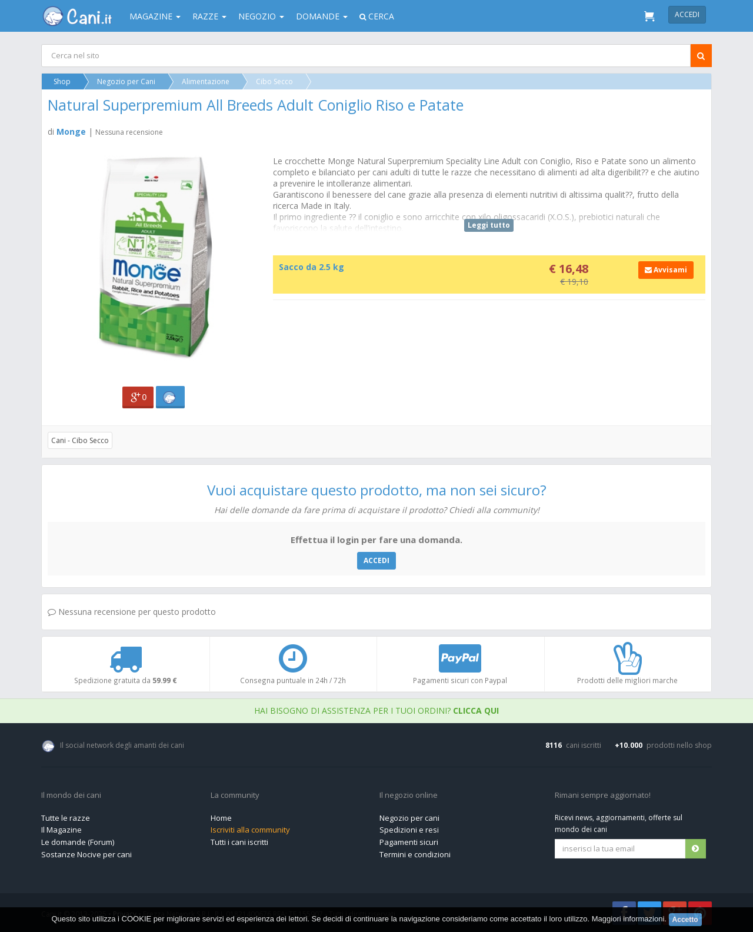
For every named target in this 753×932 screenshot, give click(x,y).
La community (235, 795)
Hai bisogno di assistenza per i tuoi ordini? (376, 710)
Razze (209, 16)
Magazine (155, 16)
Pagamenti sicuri (408, 842)
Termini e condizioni (415, 854)
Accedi (687, 14)
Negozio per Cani (126, 81)
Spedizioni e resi (409, 829)
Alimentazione (205, 81)
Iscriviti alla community (250, 829)
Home (221, 818)
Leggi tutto (489, 225)
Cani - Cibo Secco (80, 440)
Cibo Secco (274, 81)
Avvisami (666, 270)
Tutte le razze (65, 818)
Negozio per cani (409, 818)
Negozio (261, 16)
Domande (322, 16)
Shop (62, 81)
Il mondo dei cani (71, 795)
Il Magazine (61, 829)
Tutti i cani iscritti (239, 842)
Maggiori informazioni (628, 918)
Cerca (376, 16)
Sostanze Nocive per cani (86, 854)
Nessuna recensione (129, 132)
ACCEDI (376, 560)
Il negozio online (408, 795)
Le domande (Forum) (77, 842)
